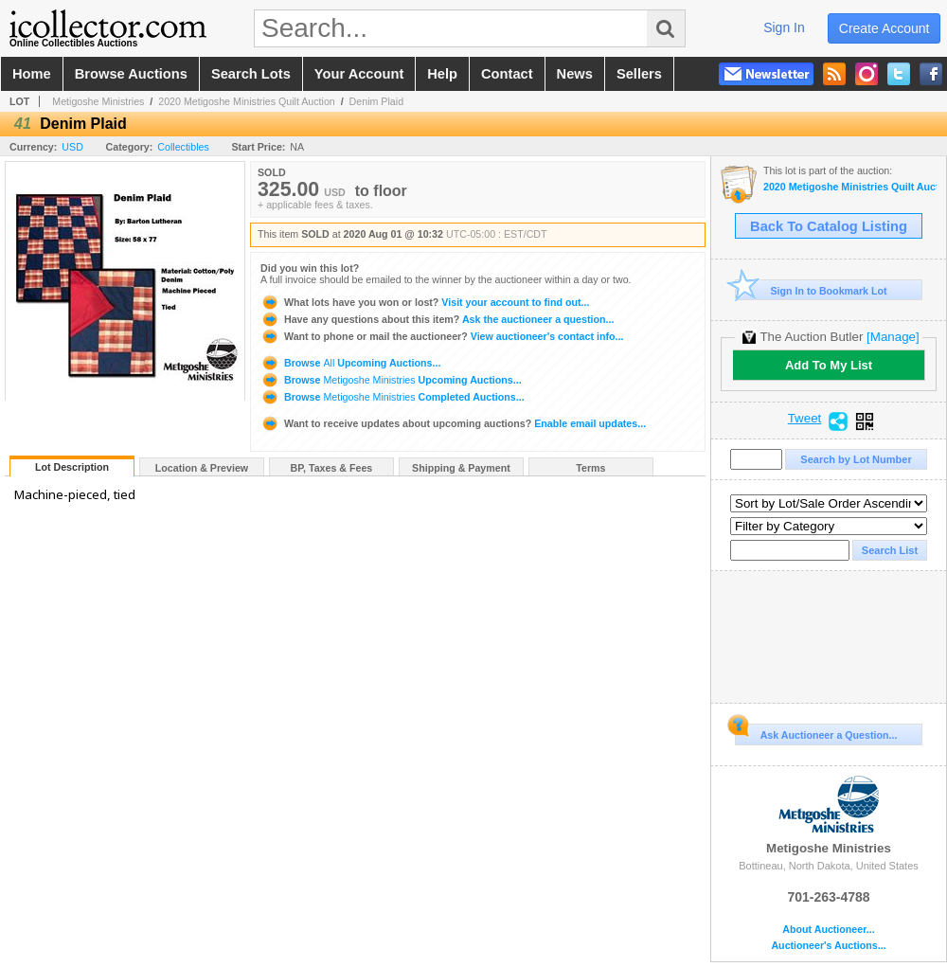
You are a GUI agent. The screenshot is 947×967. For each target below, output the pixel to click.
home (31, 73)
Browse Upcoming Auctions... (350, 362)
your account (358, 73)
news (575, 73)
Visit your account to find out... (424, 302)
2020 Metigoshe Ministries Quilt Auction (246, 101)
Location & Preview (201, 468)
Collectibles (183, 146)
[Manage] (892, 337)
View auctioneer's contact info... (441, 336)
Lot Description (72, 467)
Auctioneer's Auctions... (828, 945)
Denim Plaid (376, 101)
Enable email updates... (453, 423)
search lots (251, 73)
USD (72, 146)
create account (884, 28)
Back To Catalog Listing (828, 226)
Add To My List (828, 365)
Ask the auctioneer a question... (437, 319)
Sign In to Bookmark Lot (811, 290)
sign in (784, 27)
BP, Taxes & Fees (332, 468)
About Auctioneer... (828, 929)
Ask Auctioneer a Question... (816, 732)
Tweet (805, 418)
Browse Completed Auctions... (392, 397)
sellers (639, 73)
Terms (590, 468)
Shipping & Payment (461, 468)
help (442, 73)
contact (507, 73)
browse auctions (131, 73)
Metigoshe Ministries (98, 101)
